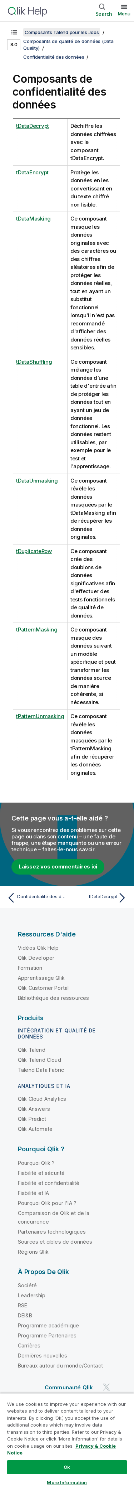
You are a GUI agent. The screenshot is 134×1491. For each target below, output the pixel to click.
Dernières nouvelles (42, 1355)
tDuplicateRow (34, 551)
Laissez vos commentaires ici (58, 866)
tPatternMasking (36, 629)
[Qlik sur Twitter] (106, 1387)
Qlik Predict (32, 1119)
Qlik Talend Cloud (39, 1060)
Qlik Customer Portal (43, 988)
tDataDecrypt (32, 125)
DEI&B (25, 1315)
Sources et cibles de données (55, 1242)
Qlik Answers (34, 1109)
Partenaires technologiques (52, 1232)
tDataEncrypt (32, 172)
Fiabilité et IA (33, 1193)
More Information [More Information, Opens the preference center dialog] (67, 1482)
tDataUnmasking (37, 480)
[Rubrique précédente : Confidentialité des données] (35, 897)
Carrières (29, 1345)
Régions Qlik (33, 1252)
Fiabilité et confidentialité (48, 1183)
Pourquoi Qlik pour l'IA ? (47, 1203)
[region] (67, 1442)
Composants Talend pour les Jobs (62, 32)
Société (27, 1285)
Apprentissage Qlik (41, 978)
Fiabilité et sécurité (41, 1173)
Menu (124, 13)
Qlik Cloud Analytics (42, 1099)
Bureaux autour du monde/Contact (60, 1365)
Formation (30, 968)
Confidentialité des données (53, 57)
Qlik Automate (35, 1129)
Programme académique (48, 1325)
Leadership (32, 1295)
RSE (22, 1305)
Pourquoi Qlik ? (36, 1163)
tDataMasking (33, 218)
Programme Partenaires (47, 1335)
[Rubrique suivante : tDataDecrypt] (98, 897)
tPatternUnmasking (40, 716)
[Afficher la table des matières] (14, 32)
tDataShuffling (34, 361)
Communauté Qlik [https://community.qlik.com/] (69, 1387)
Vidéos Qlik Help (38, 948)
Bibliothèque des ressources (53, 998)
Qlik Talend (31, 1050)
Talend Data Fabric (41, 1070)
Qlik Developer (36, 958)
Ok (67, 1467)
